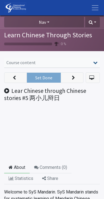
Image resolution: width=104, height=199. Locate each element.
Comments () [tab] (50, 167)
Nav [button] (42, 22)
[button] (92, 22)
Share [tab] (50, 178)
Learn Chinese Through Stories (48, 35)
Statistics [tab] (21, 178)
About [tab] (17, 167)
